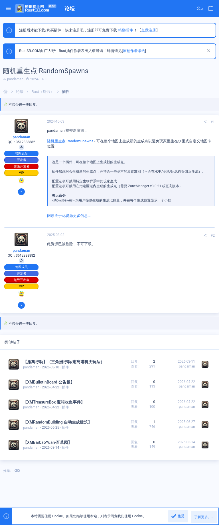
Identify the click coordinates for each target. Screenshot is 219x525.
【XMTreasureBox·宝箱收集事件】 (54, 402)
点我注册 (148, 30)
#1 (213, 122)
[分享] (205, 122)
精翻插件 (125, 30)
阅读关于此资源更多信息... (69, 215)
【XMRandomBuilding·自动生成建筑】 (57, 422)
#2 (213, 235)
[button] (8, 9)
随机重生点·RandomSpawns (70, 141)
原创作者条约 (134, 51)
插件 (65, 367)
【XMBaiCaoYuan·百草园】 (47, 442)
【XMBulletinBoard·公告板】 (48, 382)
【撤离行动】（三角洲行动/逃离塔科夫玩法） (63, 362)
